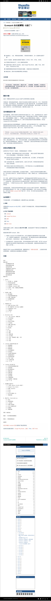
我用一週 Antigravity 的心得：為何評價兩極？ (25, 465)
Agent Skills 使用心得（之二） (22, 459)
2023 (19, 524)
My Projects (20, 509)
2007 (19, 572)
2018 (19, 531)
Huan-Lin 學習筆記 (26, 450)
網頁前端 (19, 496)
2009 (19, 569)
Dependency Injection (22, 489)
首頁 (5, 19)
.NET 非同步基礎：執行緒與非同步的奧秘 (24, 461)
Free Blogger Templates (22, 599)
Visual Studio (21, 481)
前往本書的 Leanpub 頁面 (10, 426)
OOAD (19, 498)
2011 (19, 566)
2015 (19, 560)
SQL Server (20, 504)
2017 (19, 557)
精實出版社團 (34, 250)
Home (5, 22)
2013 (19, 563)
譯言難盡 (19, 484)
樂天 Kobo (9, 224)
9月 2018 (20, 546)
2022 (19, 525)
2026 (19, 519)
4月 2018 (20, 550)
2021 (19, 527)
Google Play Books (11, 216)
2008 (19, 570)
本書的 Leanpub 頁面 (15, 191)
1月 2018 (20, 555)
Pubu (8, 221)
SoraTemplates (10, 599)
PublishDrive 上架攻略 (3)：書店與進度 (26, 539)
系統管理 (19, 495)
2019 (19, 530)
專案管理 (19, 510)
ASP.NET (19, 475)
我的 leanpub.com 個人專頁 (14, 207)
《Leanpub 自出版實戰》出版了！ (25, 544)
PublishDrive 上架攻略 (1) (23, 542)
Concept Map (20, 507)
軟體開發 (19, 486)
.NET (19, 472)
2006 (19, 573)
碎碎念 (19, 490)
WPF (19, 506)
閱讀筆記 (19, 19)
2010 (19, 567)
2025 (19, 521)
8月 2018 (20, 547)
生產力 (19, 512)
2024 (19, 522)
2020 (19, 528)
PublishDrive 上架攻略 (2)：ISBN (25, 541)
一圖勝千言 (25, 19)
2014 (19, 561)
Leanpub (9, 214)
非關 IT (19, 513)
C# (18, 473)
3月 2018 (20, 552)
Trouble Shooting (22, 492)
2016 (19, 558)
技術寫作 (19, 493)
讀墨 (8, 219)
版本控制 (19, 487)
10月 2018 (21, 534)
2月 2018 (20, 553)
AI (18, 501)
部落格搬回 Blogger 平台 (23, 538)
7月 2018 (20, 549)
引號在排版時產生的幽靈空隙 (22, 463)
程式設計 (9, 19)
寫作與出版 (14, 19)
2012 (19, 564)
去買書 (29, 19)
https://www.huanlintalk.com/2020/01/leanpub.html (16, 35)
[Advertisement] (26, 433)
